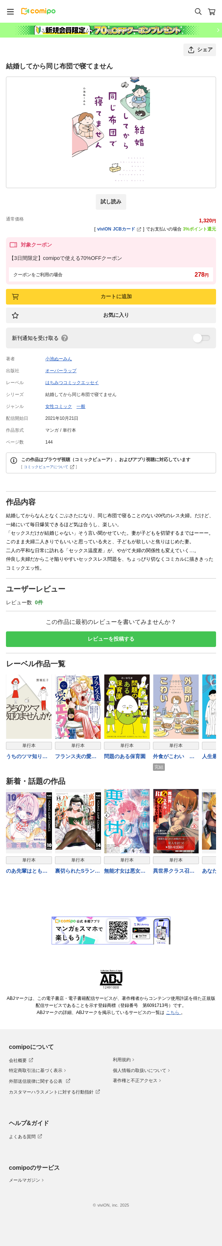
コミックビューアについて (49, 467)
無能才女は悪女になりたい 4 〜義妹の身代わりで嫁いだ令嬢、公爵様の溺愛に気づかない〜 (125, 871)
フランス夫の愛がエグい (76, 756)
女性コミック (58, 406)
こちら (173, 1012)
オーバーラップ (60, 370)
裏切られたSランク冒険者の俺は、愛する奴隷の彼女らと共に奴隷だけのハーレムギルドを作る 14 (77, 871)
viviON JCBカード (119, 229)
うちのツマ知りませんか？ (27, 756)
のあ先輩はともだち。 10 (27, 871)
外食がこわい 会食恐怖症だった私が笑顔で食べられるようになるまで (174, 756)
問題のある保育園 (125, 756)
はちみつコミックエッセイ (72, 382)
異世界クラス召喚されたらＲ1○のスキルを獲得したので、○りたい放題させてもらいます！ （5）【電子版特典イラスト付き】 (175, 871)
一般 (80, 406)
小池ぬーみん (58, 358)
